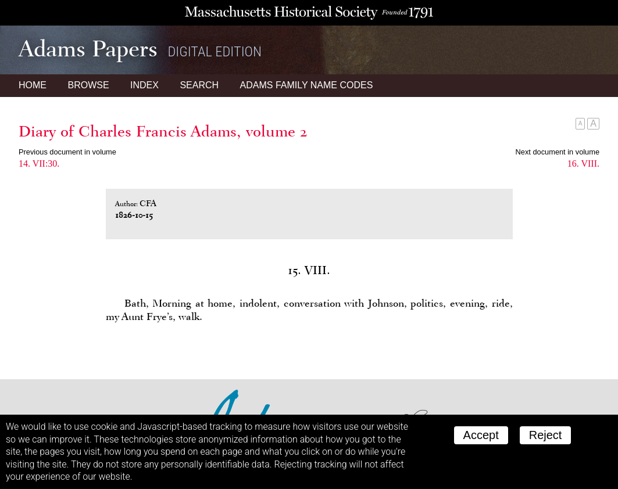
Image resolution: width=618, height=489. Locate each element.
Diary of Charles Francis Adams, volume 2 (163, 131)
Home (33, 85)
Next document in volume (557, 152)
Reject (545, 435)
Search (199, 85)
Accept (481, 435)
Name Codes (306, 85)
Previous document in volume (67, 152)
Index (144, 85)
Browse (88, 85)
